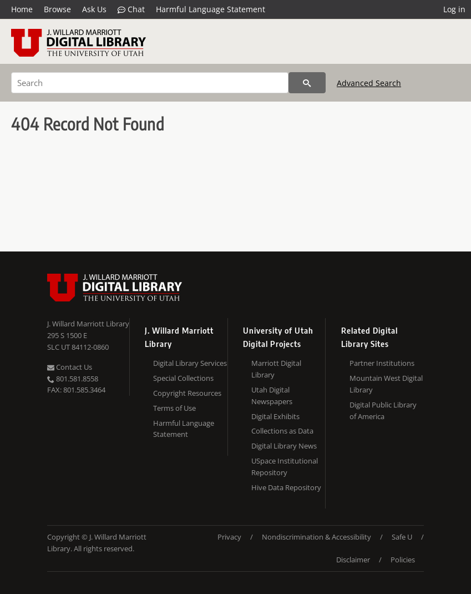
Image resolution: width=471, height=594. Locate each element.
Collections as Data (282, 431)
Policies (403, 560)
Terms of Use (174, 408)
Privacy (229, 537)
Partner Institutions (382, 363)
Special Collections (183, 378)
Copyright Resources (187, 393)
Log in (454, 9)
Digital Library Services (190, 363)
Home (22, 9)
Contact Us (69, 367)
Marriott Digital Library (276, 369)
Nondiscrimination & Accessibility (316, 537)
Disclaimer (353, 560)
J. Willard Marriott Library (88, 324)
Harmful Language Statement (210, 9)
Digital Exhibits (275, 416)
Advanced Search (369, 83)
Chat (131, 9)
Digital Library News (284, 446)
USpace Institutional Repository (284, 466)
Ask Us (94, 9)
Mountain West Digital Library (386, 384)
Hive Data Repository (286, 487)
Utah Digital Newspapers (271, 395)
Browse (57, 9)
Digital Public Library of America (383, 410)
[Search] (149, 82)
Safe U (402, 537)
